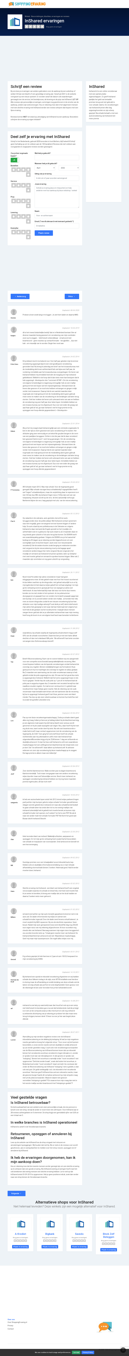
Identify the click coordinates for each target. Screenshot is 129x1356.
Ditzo (72, 296)
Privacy (10, 1326)
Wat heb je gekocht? (43, 153)
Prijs (12, 197)
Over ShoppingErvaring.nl (17, 1322)
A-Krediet (20, 1233)
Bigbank (49, 1233)
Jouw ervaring (40, 184)
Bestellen (14, 166)
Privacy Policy (88, 1352)
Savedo (79, 1233)
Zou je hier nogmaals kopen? (19, 154)
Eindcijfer (14, 228)
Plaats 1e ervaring (20, 1247)
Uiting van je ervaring (43, 174)
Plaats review (43, 233)
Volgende (16, 1193)
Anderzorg (20, 296)
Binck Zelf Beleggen (108, 1235)
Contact (11, 1329)
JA (14, 160)
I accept (76, 1352)
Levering (14, 212)
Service (14, 181)
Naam (37, 211)
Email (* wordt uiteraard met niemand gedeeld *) (54, 221)
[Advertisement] (65, 57)
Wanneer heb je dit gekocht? (46, 163)
